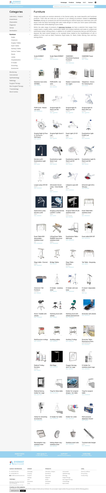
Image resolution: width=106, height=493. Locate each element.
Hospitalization (16, 60)
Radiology (13, 80)
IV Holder (14, 63)
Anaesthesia (13, 19)
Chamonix (14, 40)
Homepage (64, 2)
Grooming (14, 65)
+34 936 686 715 (14, 473)
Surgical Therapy (15, 83)
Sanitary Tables (16, 48)
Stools (13, 54)
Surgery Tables (16, 43)
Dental (12, 28)
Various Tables (16, 51)
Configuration (14, 490)
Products (71, 2)
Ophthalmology (14, 78)
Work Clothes (14, 92)
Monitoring (13, 72)
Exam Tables (15, 46)
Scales (13, 37)
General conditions (85, 471)
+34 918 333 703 (14, 471)
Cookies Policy (84, 475)
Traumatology (14, 89)
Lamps (13, 57)
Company (29, 473)
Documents (30, 481)
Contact (90, 2)
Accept (23, 490)
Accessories (14, 68)
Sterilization (13, 30)
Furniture (13, 34)
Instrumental (14, 75)
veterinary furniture (65, 27)
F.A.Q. (28, 483)
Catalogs (78, 2)
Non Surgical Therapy (16, 86)
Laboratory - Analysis (16, 16)
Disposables (13, 22)
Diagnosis (13, 25)
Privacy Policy (84, 473)
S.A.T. (84, 2)
